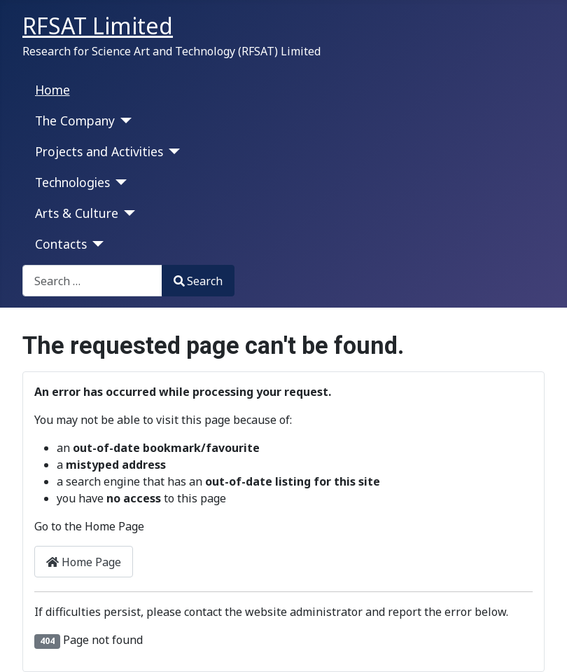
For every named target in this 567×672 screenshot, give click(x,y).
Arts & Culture (76, 213)
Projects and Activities (99, 151)
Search (198, 281)
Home (52, 89)
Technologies (72, 182)
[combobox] (92, 280)
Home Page (83, 562)
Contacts (61, 243)
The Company (75, 120)
